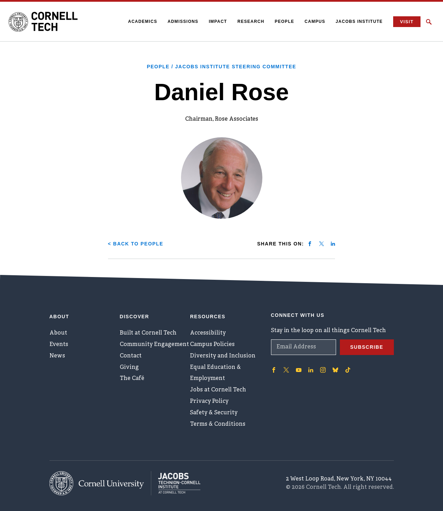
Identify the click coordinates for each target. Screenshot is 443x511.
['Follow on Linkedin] (310, 370)
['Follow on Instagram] (323, 370)
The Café (132, 378)
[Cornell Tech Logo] (43, 22)
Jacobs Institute (359, 21)
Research (250, 21)
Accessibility (207, 333)
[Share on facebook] (309, 243)
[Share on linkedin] (333, 243)
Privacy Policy (209, 401)
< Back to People (135, 243)
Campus (315, 21)
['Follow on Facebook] (274, 370)
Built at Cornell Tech (148, 333)
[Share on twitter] (321, 243)
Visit (407, 21)
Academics (142, 21)
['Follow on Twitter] (286, 370)
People (284, 21)
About (58, 333)
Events (58, 344)
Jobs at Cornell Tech (218, 390)
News (57, 356)
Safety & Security (213, 413)
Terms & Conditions (217, 424)
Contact (131, 356)
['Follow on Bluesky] (335, 370)
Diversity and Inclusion (222, 356)
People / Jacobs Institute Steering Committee (221, 66)
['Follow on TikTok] (348, 370)
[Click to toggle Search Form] (428, 21)
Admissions (183, 21)
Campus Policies (212, 344)
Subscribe (366, 347)
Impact (218, 21)
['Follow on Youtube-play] (298, 370)
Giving (129, 367)
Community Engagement (154, 344)
